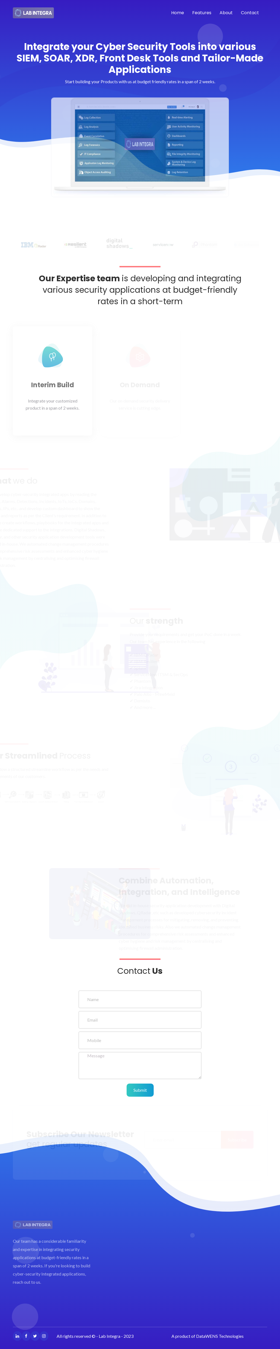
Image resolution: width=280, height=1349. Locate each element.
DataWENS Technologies (220, 1336)
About (226, 13)
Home (177, 13)
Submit (140, 1090)
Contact (250, 13)
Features (201, 13)
